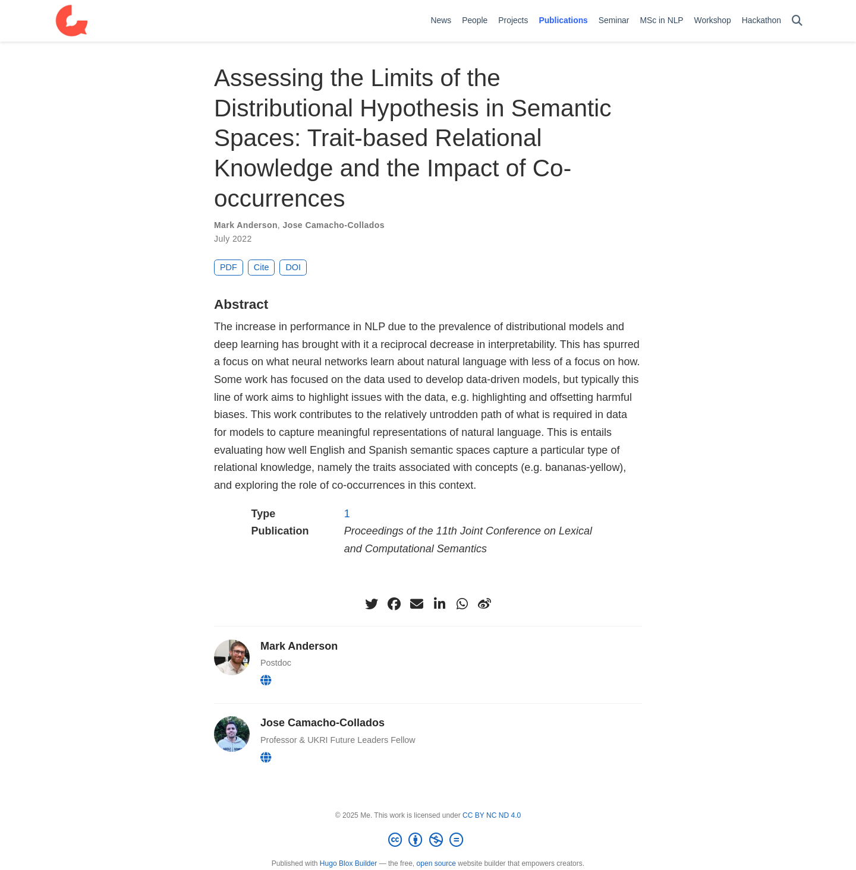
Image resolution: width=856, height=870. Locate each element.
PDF (228, 267)
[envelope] (417, 604)
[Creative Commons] (428, 840)
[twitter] (371, 604)
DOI (293, 267)
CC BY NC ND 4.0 (491, 815)
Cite (261, 267)
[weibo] (484, 604)
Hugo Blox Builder (348, 863)
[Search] (797, 21)
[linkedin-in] (439, 604)
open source (436, 863)
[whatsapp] (462, 604)
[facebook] (394, 604)
